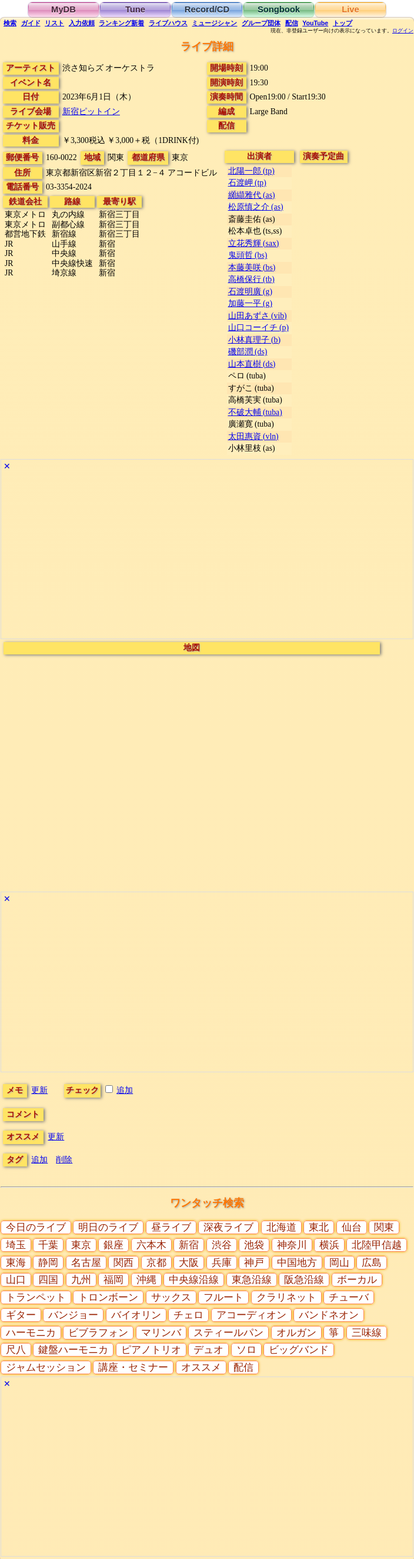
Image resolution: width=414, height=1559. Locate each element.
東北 (319, 1227)
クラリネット (286, 1297)
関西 (123, 1262)
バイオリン (136, 1315)
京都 (156, 1262)
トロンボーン (108, 1297)
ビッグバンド (299, 1349)
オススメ (201, 1367)
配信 (291, 22)
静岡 (48, 1262)
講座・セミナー (133, 1367)
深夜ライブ (228, 1227)
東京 (81, 1245)
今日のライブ (36, 1227)
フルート (223, 1297)
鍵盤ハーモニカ (73, 1349)
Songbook (279, 9)
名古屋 (86, 1262)
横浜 (329, 1245)
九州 (81, 1279)
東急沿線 (252, 1279)
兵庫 (222, 1262)
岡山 (339, 1262)
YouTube (315, 22)
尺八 (16, 1349)
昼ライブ (171, 1227)
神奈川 (292, 1245)
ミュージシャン (214, 22)
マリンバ (161, 1332)
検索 (10, 22)
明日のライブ (108, 1227)
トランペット (36, 1297)
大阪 (189, 1262)
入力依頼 (82, 22)
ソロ (246, 1349)
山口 (16, 1279)
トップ (342, 22)
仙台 (352, 1227)
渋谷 (222, 1245)
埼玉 (16, 1245)
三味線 (367, 1332)
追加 (124, 1090)
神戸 (254, 1262)
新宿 (189, 1245)
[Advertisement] (207, 556)
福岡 (113, 1279)
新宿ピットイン (91, 111)
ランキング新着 (121, 22)
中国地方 (297, 1262)
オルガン (296, 1332)
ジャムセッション (46, 1367)
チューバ (349, 1297)
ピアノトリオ (151, 1349)
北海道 (281, 1227)
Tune (135, 9)
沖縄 (146, 1279)
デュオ (208, 1349)
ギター (21, 1315)
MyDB (63, 9)
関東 (384, 1227)
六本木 (151, 1245)
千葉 (48, 1245)
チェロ (188, 1315)
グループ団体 (261, 22)
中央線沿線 (194, 1279)
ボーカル (357, 1279)
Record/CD (207, 9)
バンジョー (73, 1315)
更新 (39, 1090)
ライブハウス (168, 22)
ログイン (402, 31)
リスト (54, 22)
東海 (16, 1262)
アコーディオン (251, 1315)
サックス (171, 1297)
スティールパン (228, 1332)
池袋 (254, 1245)
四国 (48, 1279)
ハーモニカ (31, 1332)
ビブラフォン (98, 1332)
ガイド (31, 22)
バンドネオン (329, 1315)
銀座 (113, 1245)
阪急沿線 (304, 1279)
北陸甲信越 (377, 1245)
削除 (64, 1159)
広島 (372, 1262)
